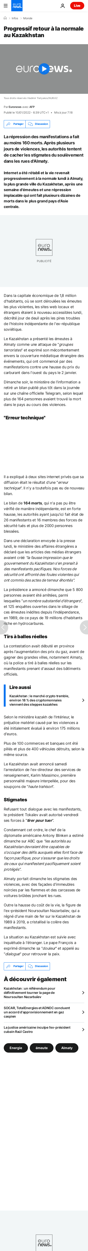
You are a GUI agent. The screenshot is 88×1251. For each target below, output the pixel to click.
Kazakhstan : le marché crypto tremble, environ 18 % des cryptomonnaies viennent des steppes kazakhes (39, 700)
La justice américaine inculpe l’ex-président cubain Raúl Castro (37, 1029)
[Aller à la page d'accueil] (17, 5)
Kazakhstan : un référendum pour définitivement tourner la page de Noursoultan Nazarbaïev (29, 992)
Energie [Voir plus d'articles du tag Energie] (16, 1048)
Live (77, 6)
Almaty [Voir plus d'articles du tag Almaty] (67, 1048)
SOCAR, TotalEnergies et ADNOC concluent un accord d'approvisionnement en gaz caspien (37, 1012)
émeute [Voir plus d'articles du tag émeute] (42, 1048)
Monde (27, 18)
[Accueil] (5, 18)
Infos (15, 18)
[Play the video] (44, 69)
